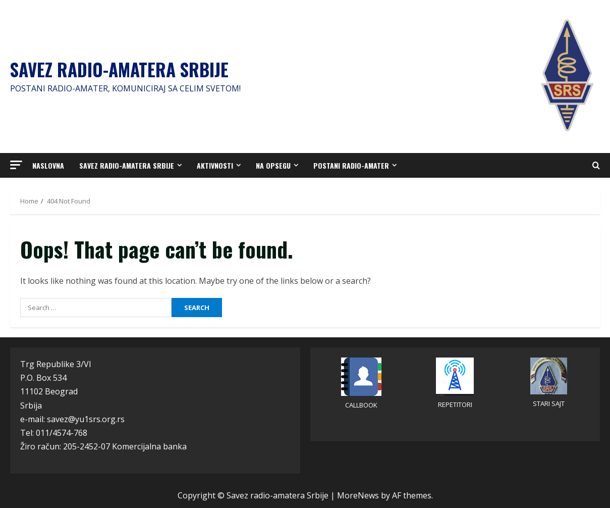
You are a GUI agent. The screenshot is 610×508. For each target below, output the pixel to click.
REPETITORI (455, 404)
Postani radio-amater (351, 165)
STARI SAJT (549, 403)
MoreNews (358, 495)
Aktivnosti (215, 165)
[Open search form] (596, 165)
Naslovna (48, 165)
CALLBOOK (361, 405)
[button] (16, 165)
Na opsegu (273, 165)
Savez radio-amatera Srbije (119, 69)
